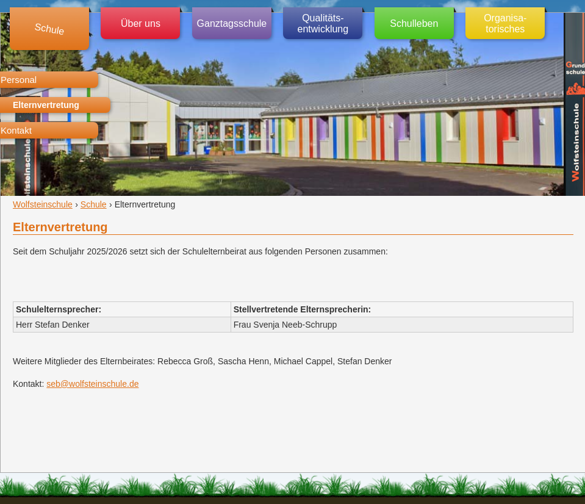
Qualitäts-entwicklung (323, 23)
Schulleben (414, 23)
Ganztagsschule (232, 23)
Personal (19, 79)
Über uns (140, 23)
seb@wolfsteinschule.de (92, 384)
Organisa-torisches (505, 23)
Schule (49, 29)
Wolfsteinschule (43, 204)
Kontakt (16, 130)
